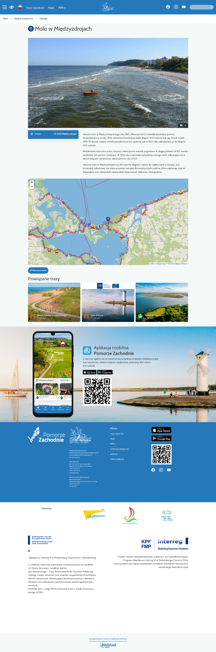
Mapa (51, 7)
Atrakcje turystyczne (24, 18)
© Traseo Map (160, 264)
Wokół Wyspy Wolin (155, 315)
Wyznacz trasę (38, 270)
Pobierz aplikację (117, 459)
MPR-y (62, 7)
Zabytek (43, 18)
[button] (40, 83)
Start (5, 18)
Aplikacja (113, 454)
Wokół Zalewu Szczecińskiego (52, 315)
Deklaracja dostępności (119, 449)
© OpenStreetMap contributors (176, 264)
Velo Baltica (97, 315)
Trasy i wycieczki (35, 7)
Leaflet (151, 264)
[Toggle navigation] (4, 7)
